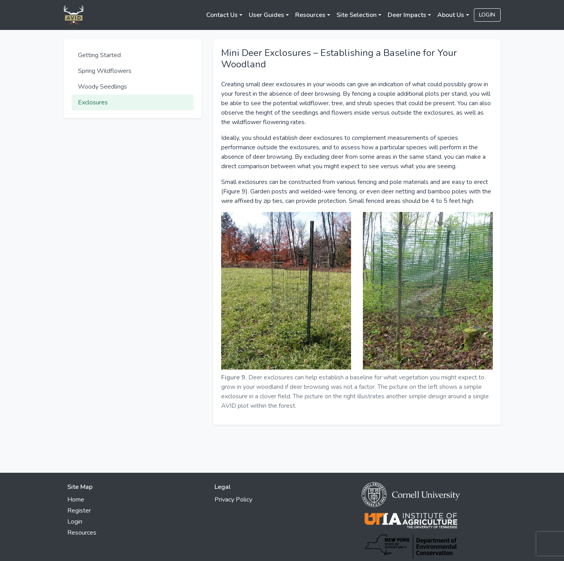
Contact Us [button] (222, 15)
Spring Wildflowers (104, 71)
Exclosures (93, 102)
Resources (81, 532)
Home (75, 499)
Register (79, 510)
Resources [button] (310, 15)
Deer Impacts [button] (407, 15)
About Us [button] (450, 15)
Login (487, 15)
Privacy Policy (233, 499)
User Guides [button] (266, 15)
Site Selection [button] (357, 15)
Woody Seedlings (102, 86)
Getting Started (99, 55)
